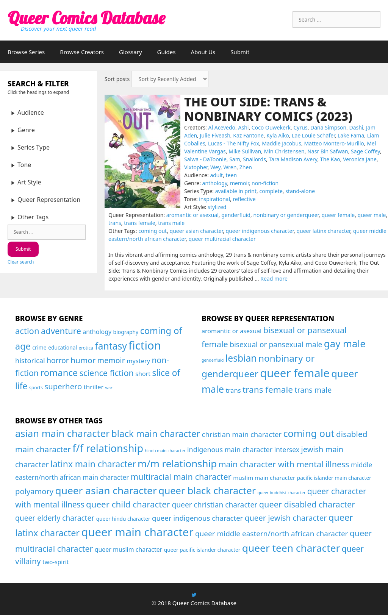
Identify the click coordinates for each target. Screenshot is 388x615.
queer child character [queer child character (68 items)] (128, 504)
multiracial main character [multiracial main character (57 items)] (181, 476)
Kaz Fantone (248, 135)
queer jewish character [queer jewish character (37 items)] (286, 517)
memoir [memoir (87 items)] (111, 360)
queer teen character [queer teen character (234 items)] (291, 548)
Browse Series (26, 52)
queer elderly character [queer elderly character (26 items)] (54, 518)
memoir (239, 183)
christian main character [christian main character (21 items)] (242, 434)
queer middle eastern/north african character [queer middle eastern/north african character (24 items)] (271, 534)
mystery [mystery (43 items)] (138, 360)
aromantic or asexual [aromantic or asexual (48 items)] (231, 331)
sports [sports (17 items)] (36, 387)
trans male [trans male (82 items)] (313, 390)
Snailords (254, 159)
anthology (214, 183)
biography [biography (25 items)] (126, 332)
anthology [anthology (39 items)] (97, 332)
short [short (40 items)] (142, 374)
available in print (236, 191)
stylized (217, 207)
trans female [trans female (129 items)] (267, 389)
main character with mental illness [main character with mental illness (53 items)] (283, 464)
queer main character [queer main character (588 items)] (137, 532)
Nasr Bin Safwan (327, 151)
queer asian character (196, 230)
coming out (152, 230)
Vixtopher (196, 167)
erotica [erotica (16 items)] (85, 348)
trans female (139, 222)
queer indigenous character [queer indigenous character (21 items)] (197, 518)
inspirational (214, 199)
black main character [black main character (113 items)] (155, 433)
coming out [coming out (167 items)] (308, 433)
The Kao (330, 159)
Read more (274, 278)
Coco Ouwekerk (271, 127)
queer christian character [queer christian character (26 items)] (214, 504)
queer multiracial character (221, 238)
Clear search (21, 262)
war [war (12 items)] (109, 387)
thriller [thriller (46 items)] (94, 386)
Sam (234, 159)
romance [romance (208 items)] (59, 373)
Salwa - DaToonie (205, 159)
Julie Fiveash (215, 135)
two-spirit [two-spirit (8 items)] (55, 562)
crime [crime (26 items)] (39, 347)
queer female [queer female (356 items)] (295, 373)
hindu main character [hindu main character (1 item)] (165, 450)
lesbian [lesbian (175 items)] (241, 358)
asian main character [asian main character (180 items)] (62, 433)
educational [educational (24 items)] (62, 347)
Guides (166, 52)
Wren (229, 167)
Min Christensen (284, 151)
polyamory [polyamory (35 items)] (34, 491)
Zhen (245, 167)
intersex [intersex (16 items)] (287, 449)
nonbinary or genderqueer (286, 215)
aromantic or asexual (192, 215)
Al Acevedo (222, 127)
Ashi (243, 127)
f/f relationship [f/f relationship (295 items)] (107, 448)
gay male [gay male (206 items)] (345, 343)
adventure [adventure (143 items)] (61, 330)
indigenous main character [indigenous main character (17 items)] (229, 449)
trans (114, 222)
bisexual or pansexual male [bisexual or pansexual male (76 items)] (276, 345)
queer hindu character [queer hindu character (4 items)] (123, 518)
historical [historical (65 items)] (30, 360)
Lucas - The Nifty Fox (233, 143)
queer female (338, 215)
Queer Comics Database (86, 17)
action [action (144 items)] (27, 330)
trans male (171, 222)
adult (216, 175)
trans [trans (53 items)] (233, 390)
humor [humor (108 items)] (82, 360)
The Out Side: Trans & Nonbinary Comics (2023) (268, 109)
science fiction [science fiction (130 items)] (107, 372)
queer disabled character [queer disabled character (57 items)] (307, 504)
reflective (244, 199)
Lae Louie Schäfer (313, 135)
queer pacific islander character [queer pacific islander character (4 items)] (202, 549)
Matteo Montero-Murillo (334, 143)
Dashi (356, 127)
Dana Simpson (328, 127)
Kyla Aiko (277, 135)
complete (270, 191)
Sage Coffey (365, 151)
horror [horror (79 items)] (58, 360)
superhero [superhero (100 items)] (63, 386)
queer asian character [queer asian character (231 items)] (106, 490)
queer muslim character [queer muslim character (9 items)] (129, 549)
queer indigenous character (260, 230)
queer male (372, 215)
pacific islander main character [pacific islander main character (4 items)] (334, 477)
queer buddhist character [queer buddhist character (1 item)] (282, 492)
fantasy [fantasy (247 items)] (111, 346)
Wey (215, 167)
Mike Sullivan (244, 151)
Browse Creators (82, 52)
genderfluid (235, 215)
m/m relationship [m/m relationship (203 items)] (177, 463)
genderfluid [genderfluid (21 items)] (213, 360)
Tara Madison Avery (293, 159)
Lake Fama (351, 135)
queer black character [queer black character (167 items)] (207, 490)
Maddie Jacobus (281, 143)
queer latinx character (323, 230)
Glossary (130, 52)
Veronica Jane (360, 159)
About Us (203, 52)
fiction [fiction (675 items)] (144, 345)
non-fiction (265, 183)
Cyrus (301, 127)
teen (231, 175)
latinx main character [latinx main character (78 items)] (93, 464)
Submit (239, 52)
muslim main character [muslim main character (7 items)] (264, 477)
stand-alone (300, 191)
